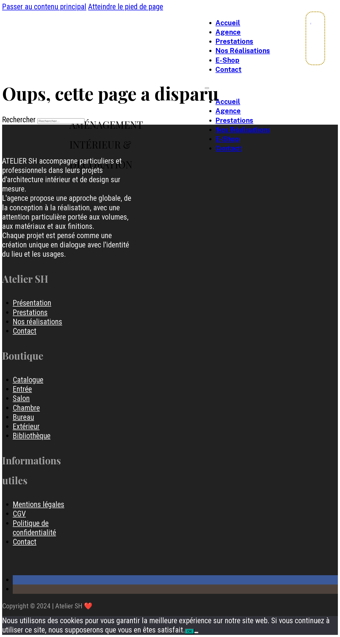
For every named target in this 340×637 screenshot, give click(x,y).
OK (189, 631)
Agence (228, 32)
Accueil (227, 23)
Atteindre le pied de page (125, 6)
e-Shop (227, 60)
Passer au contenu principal (44, 6)
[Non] (196, 632)
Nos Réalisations (242, 51)
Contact (228, 69)
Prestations (234, 41)
